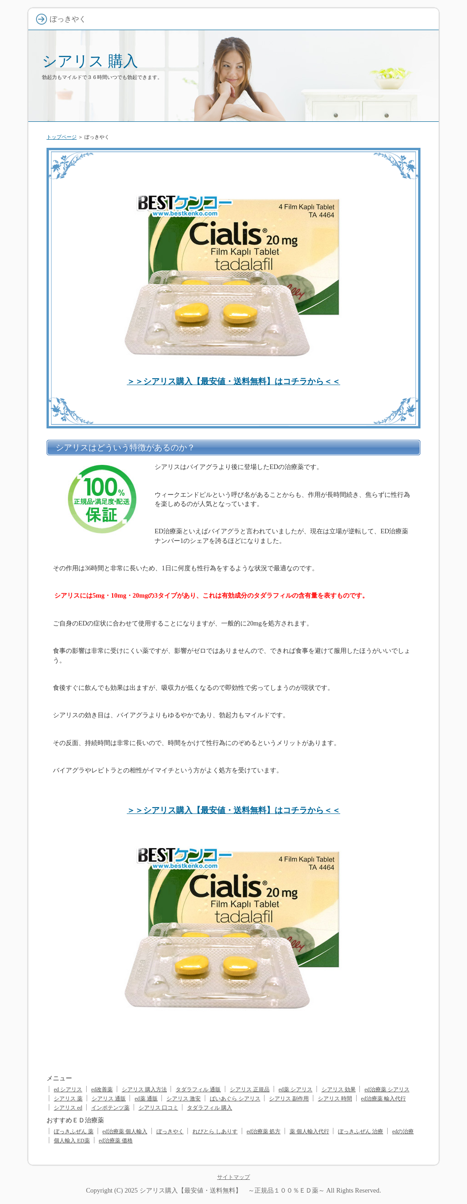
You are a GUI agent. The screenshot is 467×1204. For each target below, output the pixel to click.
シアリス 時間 (335, 1098)
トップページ (62, 137)
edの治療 (403, 1131)
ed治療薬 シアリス (386, 1089)
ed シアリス (68, 1089)
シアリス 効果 (339, 1089)
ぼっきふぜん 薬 (73, 1131)
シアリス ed (68, 1108)
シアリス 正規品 (250, 1089)
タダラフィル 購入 (209, 1108)
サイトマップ (233, 1177)
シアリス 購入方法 (144, 1089)
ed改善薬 (102, 1089)
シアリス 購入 (90, 60)
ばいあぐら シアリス (235, 1098)
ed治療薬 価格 (116, 1140)
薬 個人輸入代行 (309, 1131)
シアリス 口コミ (158, 1108)
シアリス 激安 (183, 1098)
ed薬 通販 (146, 1098)
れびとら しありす (215, 1131)
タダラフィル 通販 (198, 1089)
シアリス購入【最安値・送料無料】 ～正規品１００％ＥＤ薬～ (232, 1190)
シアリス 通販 (109, 1098)
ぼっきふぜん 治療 (360, 1131)
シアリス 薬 (68, 1098)
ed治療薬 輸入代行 (383, 1098)
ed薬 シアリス (295, 1089)
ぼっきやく (170, 1131)
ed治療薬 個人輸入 (125, 1131)
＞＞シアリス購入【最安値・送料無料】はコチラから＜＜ (233, 381)
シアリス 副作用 (289, 1098)
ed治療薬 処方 (263, 1131)
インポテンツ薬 (110, 1108)
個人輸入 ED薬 (72, 1140)
